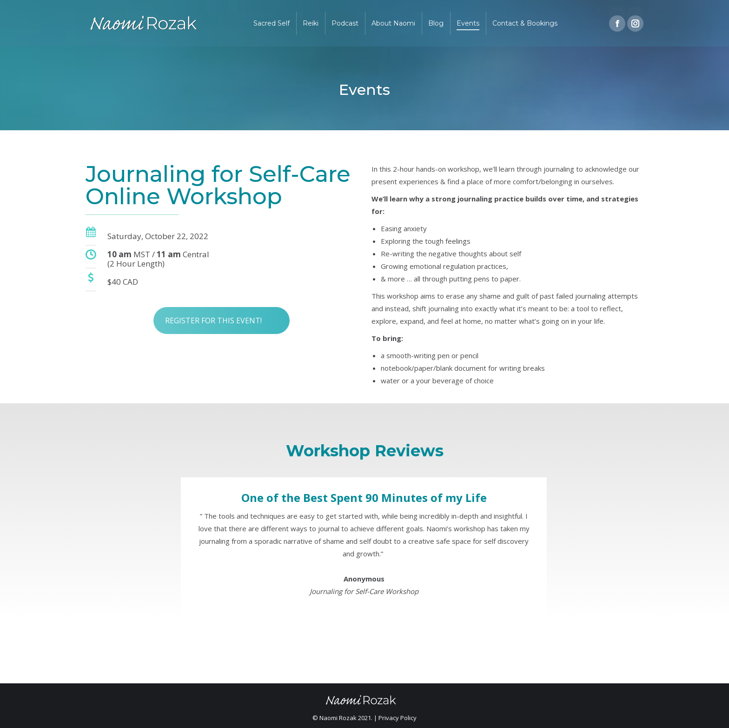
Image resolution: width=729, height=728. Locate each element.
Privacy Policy (397, 718)
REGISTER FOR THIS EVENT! (213, 307)
